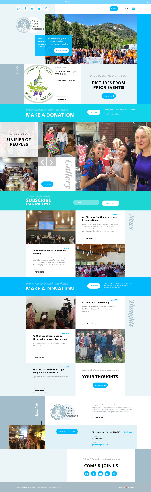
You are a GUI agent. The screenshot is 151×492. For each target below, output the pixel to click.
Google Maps (127, 431)
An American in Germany (95, 301)
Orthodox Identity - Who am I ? (66, 80)
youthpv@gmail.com (100, 444)
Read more (61, 99)
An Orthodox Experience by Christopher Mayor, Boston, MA (50, 337)
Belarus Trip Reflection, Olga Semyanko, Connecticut (48, 370)
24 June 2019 (64, 333)
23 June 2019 (64, 366)
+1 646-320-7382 (98, 438)
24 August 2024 (112, 299)
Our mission (61, 50)
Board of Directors (67, 431)
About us (99, 417)
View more (48, 184)
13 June (115, 214)
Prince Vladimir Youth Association (38, 25)
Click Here (109, 96)
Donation (93, 112)
